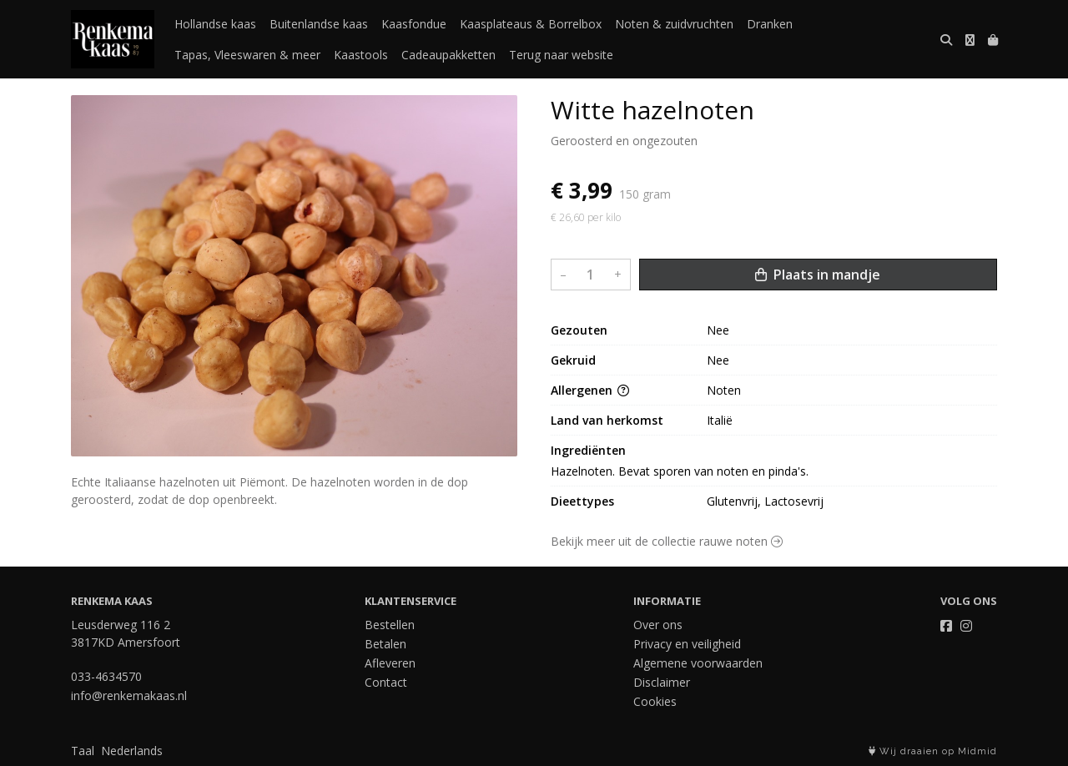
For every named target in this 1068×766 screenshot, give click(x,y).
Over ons (658, 624)
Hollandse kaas (215, 24)
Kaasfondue (413, 24)
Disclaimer (661, 682)
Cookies (655, 701)
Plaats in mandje (817, 274)
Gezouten (579, 330)
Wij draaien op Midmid (933, 751)
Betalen (385, 644)
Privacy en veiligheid (687, 644)
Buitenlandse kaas (319, 24)
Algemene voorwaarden (698, 663)
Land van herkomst (607, 420)
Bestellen (390, 624)
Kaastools (361, 55)
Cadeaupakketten (448, 55)
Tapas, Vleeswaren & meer (247, 55)
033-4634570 (106, 676)
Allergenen (590, 390)
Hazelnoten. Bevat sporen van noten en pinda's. (680, 471)
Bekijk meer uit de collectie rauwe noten (667, 541)
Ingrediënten (588, 450)
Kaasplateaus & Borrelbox (531, 24)
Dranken (770, 24)
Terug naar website (561, 55)
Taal (82, 750)
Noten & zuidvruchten (674, 24)
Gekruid (573, 360)
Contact (386, 682)
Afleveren (390, 663)
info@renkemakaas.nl (129, 695)
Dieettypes (582, 501)
